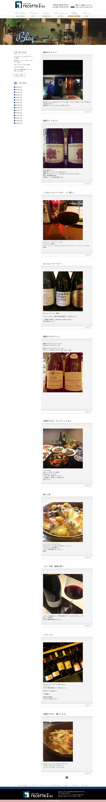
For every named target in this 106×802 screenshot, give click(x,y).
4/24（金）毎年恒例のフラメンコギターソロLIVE (23, 70)
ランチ (34, 785)
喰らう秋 (47, 494)
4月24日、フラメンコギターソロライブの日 (23, 61)
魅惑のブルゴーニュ (51, 337)
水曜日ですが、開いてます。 (55, 714)
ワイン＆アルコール (55, 785)
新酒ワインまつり (50, 121)
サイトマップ (84, 785)
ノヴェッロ (48, 635)
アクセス (74, 785)
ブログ (66, 785)
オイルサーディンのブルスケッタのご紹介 (23, 57)
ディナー (42, 785)
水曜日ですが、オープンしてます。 (58, 421)
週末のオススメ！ (50, 52)
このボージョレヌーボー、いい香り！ (59, 193)
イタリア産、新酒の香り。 (54, 566)
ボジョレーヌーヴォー (52, 264)
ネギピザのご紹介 (19, 67)
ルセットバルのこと (23, 785)
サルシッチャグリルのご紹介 (22, 64)
